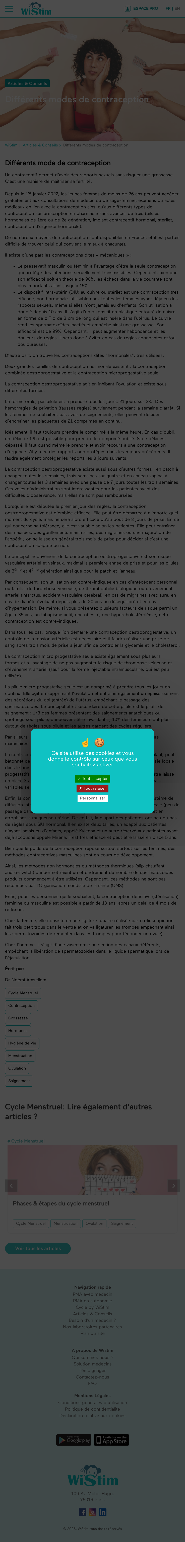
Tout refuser (92, 788)
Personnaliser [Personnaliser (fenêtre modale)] (92, 798)
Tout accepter (93, 779)
